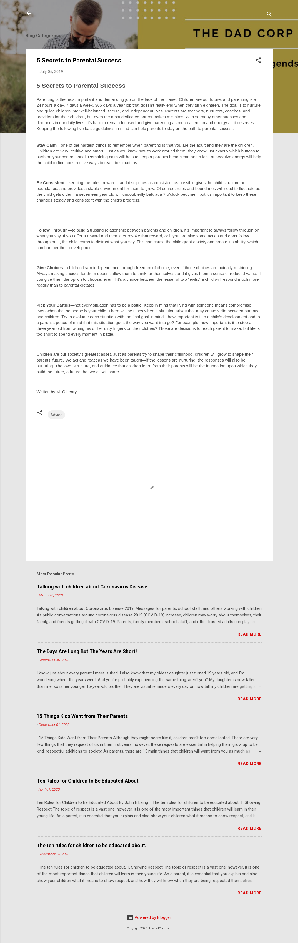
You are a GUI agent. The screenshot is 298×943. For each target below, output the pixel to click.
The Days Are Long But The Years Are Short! (87, 651)
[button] (258, 61)
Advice (56, 414)
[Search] (269, 15)
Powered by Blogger (149, 917)
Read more (249, 634)
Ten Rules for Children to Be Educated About (88, 781)
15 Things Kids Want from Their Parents (82, 716)
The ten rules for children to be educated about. (91, 845)
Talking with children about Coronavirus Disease (92, 587)
